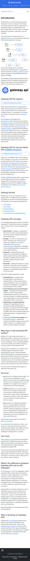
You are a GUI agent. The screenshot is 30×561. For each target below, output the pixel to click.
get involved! (14, 533)
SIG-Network (14, 520)
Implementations (8, 209)
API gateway (6, 471)
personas (9, 38)
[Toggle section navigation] (27, 11)
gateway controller (7, 123)
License (15, 558)
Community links (8, 213)
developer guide (20, 213)
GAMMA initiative (13, 149)
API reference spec (8, 211)
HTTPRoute (15, 71)
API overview (7, 204)
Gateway (9, 108)
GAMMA (8, 177)
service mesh (14, 159)
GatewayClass (5, 121)
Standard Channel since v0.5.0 (13, 103)
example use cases (8, 439)
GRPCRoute (22, 71)
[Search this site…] (13, 11)
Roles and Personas (6, 421)
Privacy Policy (13, 556)
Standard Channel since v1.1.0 (13, 154)
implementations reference (9, 526)
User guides (6, 207)
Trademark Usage (22, 556)
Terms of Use (5, 556)
